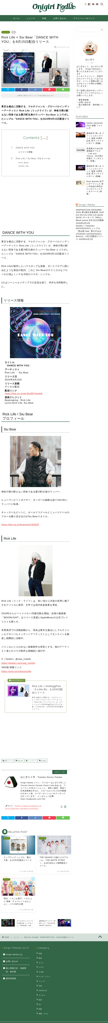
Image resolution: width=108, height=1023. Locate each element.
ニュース (31, 18)
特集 (44, 18)
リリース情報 (26, 152)
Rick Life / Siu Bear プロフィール (33, 158)
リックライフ (31, 761)
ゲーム (40, 962)
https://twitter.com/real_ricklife (18, 663)
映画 (39, 958)
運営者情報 (84, 100)
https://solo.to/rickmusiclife (16, 671)
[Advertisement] (35, 201)
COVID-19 (42, 987)
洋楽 (39, 983)
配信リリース (8, 761)
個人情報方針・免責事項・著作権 (16, 971)
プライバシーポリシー (84, 18)
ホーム (16, 18)
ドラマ (40, 966)
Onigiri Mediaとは (14, 955)
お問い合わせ (59, 18)
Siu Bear (24, 162)
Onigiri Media (87, 204)
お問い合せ (31, 1020)
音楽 (39, 996)
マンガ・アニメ (44, 975)
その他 (40, 971)
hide (44, 138)
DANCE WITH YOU (25, 147)
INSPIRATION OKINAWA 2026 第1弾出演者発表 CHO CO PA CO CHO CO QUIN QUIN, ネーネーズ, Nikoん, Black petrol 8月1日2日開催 (90, 215)
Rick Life (24, 166)
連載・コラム (43, 1008)
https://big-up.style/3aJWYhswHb (23, 393)
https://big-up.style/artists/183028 (20, 524)
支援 (39, 954)
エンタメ (41, 991)
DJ (39, 1000)
